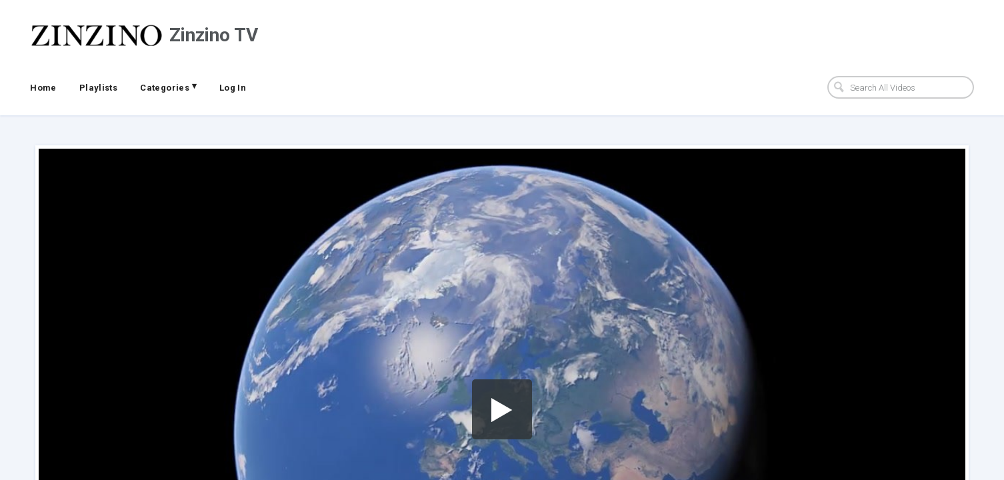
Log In (232, 88)
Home (43, 88)
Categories (168, 87)
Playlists (98, 88)
